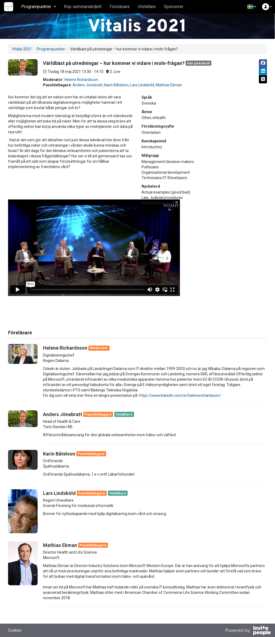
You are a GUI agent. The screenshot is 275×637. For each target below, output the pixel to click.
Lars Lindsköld (142, 85)
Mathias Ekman (169, 85)
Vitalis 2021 (22, 49)
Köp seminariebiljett (83, 6)
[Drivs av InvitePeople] (248, 631)
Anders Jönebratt (88, 85)
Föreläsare (120, 6)
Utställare (147, 6)
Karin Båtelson (116, 85)
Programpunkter (51, 49)
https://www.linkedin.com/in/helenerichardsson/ (180, 395)
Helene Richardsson (81, 79)
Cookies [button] (14, 630)
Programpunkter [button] (38, 6)
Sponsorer (173, 6)
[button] (251, 6)
